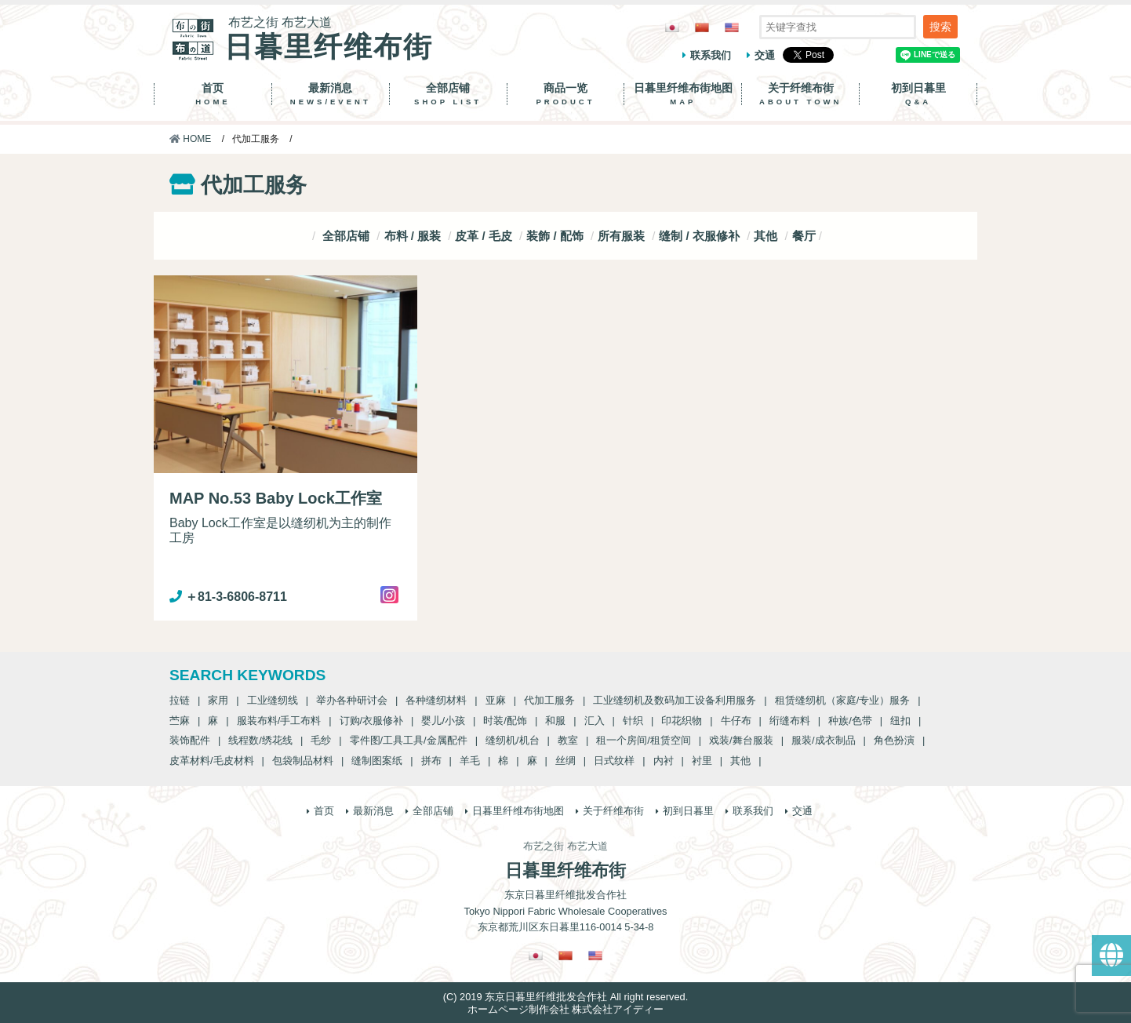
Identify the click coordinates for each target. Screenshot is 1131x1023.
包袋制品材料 (302, 760)
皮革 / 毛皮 (483, 235)
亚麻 (495, 700)
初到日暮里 (918, 94)
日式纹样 (614, 760)
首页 (213, 94)
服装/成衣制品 (823, 740)
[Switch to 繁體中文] (702, 27)
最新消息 (330, 94)
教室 (568, 740)
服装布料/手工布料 (279, 720)
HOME (190, 138)
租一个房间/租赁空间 (643, 740)
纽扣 (900, 720)
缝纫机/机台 (512, 740)
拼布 (431, 760)
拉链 (179, 700)
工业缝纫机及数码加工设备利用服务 (674, 700)
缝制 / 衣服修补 (699, 235)
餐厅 (804, 235)
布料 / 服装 (413, 235)
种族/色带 (850, 720)
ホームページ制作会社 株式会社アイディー (565, 1009)
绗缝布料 (789, 720)
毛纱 (321, 740)
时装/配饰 (505, 720)
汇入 (594, 720)
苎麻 (179, 720)
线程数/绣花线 (260, 740)
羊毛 (470, 760)
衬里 (702, 760)
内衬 (663, 760)
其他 (765, 235)
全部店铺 (448, 94)
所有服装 (621, 235)
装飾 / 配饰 (555, 235)
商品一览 (566, 94)
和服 (555, 720)
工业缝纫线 (272, 700)
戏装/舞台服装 (741, 740)
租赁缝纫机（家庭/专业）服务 (843, 700)
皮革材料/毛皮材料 (211, 760)
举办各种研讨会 (351, 700)
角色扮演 (894, 740)
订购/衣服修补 (372, 720)
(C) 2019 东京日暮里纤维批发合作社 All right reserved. (565, 997)
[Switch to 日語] (672, 27)
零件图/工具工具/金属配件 (408, 740)
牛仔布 (736, 720)
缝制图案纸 (376, 760)
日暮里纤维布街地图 (683, 94)
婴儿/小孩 (443, 720)
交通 (765, 55)
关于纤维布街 (800, 94)
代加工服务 (549, 700)
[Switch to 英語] (732, 27)
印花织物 (681, 720)
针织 (633, 720)
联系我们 (710, 55)
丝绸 (565, 760)
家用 (218, 700)
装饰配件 (189, 740)
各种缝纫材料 (436, 700)
